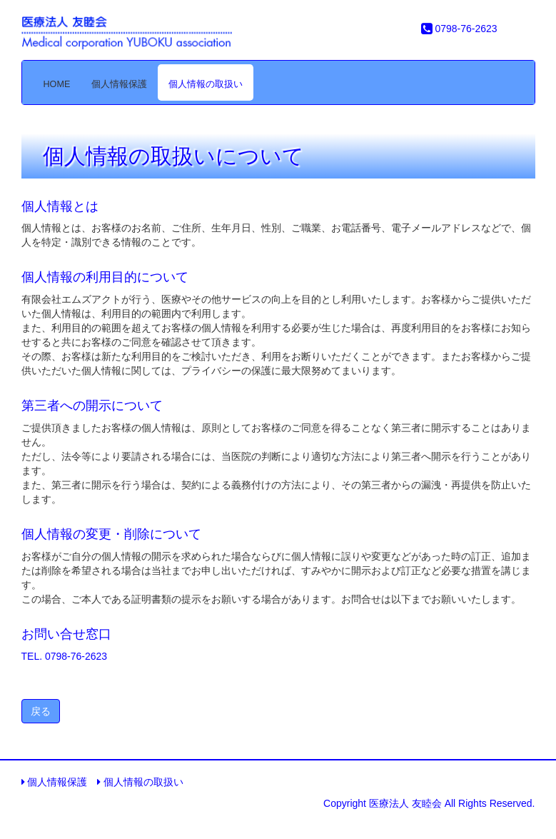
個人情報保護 (119, 84)
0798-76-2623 (459, 28)
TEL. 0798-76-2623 (64, 656)
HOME (57, 84)
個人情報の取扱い (205, 84)
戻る (41, 711)
